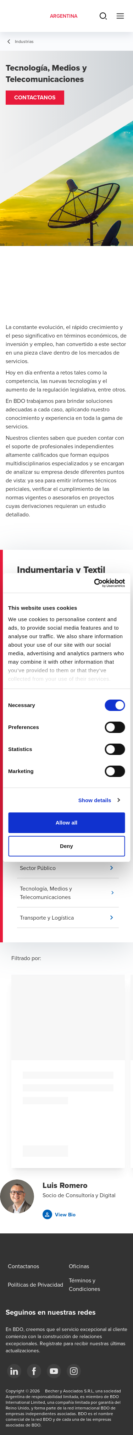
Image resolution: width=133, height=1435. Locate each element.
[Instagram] (73, 1371)
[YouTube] (53, 1371)
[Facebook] (34, 1371)
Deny (66, 846)
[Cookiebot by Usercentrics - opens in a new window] (95, 583)
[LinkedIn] (14, 1371)
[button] (35, 98)
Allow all (67, 823)
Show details (94, 800)
